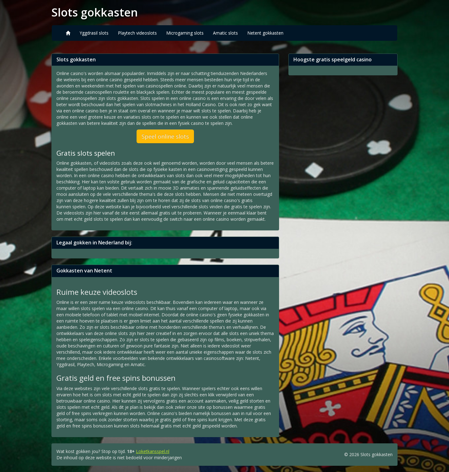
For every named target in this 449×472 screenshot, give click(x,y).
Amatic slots (225, 33)
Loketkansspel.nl (152, 451)
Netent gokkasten (265, 33)
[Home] (68, 33)
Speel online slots (165, 136)
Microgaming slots (185, 33)
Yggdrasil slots (94, 33)
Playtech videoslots (137, 33)
